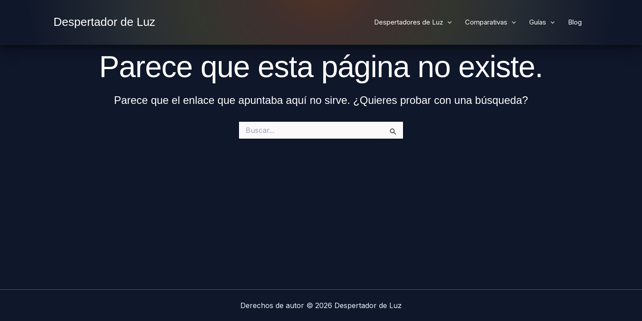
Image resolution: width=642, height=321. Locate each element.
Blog (575, 22)
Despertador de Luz (104, 22)
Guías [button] (542, 22)
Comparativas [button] (490, 22)
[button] (447, 22)
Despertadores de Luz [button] (413, 22)
